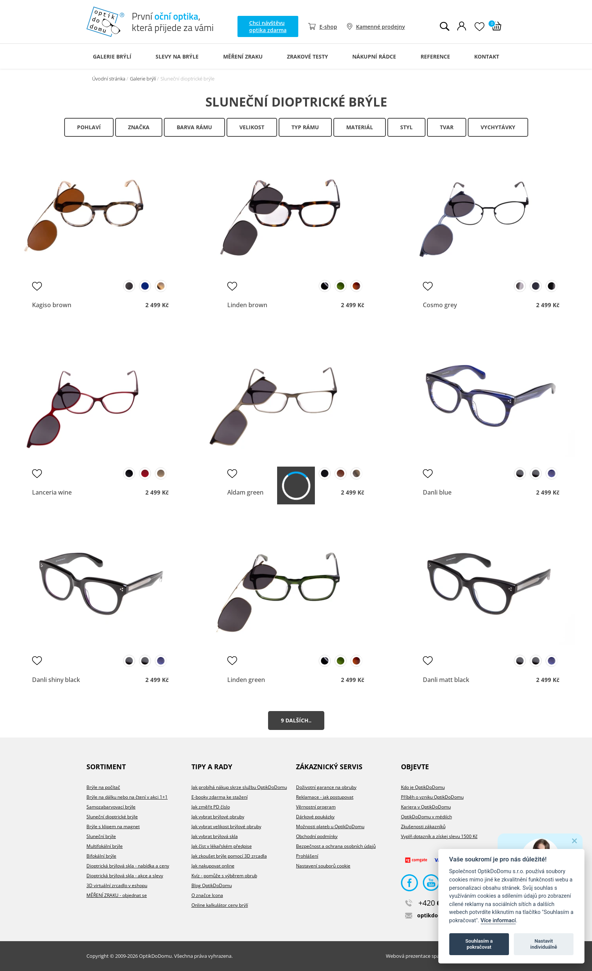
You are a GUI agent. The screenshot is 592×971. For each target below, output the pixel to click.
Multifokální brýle (104, 846)
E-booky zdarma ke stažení (219, 797)
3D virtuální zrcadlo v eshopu (116, 885)
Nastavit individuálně (543, 944)
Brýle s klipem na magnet (113, 826)
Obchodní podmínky (317, 836)
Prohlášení (307, 856)
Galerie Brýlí (112, 56)
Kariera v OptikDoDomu (426, 807)
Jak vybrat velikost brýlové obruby (226, 826)
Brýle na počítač (103, 787)
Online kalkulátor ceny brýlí (219, 905)
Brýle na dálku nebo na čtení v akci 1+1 (127, 797)
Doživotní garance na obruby (326, 787)
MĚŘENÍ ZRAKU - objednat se (116, 895)
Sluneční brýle (101, 836)
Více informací (498, 920)
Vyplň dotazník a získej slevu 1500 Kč (439, 836)
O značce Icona (207, 895)
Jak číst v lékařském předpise (221, 846)
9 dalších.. (296, 720)
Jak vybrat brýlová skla (214, 836)
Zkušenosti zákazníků (423, 826)
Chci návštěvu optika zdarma (268, 26)
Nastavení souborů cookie (323, 866)
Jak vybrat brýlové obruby (217, 816)
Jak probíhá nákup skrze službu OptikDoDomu (239, 787)
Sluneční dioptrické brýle (112, 816)
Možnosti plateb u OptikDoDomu (330, 826)
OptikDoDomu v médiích (426, 816)
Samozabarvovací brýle (111, 807)
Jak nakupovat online (212, 866)
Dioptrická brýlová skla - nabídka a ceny (127, 866)
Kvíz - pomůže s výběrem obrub (224, 875)
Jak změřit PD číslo (210, 807)
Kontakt (486, 56)
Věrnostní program (316, 807)
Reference (435, 56)
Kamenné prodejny (380, 26)
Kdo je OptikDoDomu (423, 787)
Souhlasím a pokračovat (479, 944)
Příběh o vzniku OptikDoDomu (432, 797)
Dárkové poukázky (315, 816)
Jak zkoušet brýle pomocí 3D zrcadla (229, 856)
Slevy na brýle (177, 56)
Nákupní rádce (374, 56)
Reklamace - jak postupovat (324, 797)
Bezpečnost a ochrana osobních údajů (336, 846)
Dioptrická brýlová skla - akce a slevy (124, 875)
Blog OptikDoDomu (211, 885)
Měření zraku (243, 56)
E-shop (328, 26)
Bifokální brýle (101, 856)
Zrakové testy (307, 56)
